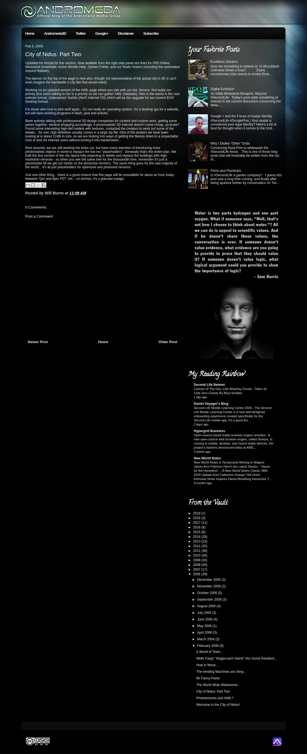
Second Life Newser (209, 385)
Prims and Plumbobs (225, 171)
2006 (197, 574)
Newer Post (38, 342)
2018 (197, 518)
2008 (197, 565)
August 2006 (207, 606)
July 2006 (204, 613)
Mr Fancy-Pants (208, 678)
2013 (197, 541)
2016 (197, 527)
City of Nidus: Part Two (53, 54)
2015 (197, 532)
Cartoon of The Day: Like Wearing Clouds (223, 388)
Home (29, 33)
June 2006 (205, 619)
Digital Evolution (222, 89)
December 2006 (209, 580)
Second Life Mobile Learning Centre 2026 (223, 407)
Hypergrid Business (209, 431)
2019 (197, 513)
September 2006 (209, 599)
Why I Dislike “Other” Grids (230, 143)
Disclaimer (126, 33)
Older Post (168, 342)
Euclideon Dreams (223, 62)
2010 (197, 555)
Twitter (81, 33)
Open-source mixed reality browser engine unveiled (230, 435)
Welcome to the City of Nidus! (218, 705)
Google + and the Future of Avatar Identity (241, 116)
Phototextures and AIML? (214, 698)
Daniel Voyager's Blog (211, 404)
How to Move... (207, 665)
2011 (197, 551)
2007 (197, 569)
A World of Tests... (209, 652)
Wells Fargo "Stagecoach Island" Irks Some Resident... (236, 658)
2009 (197, 560)
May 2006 (204, 626)
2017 (197, 523)
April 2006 (205, 632)
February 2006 (208, 646)
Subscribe (150, 33)
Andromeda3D (55, 33)
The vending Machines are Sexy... (221, 672)
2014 (197, 537)
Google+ (101, 33)
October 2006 (207, 593)
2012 (197, 546)
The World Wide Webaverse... (218, 685)
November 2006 (209, 586)
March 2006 (206, 639)
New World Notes (207, 458)
